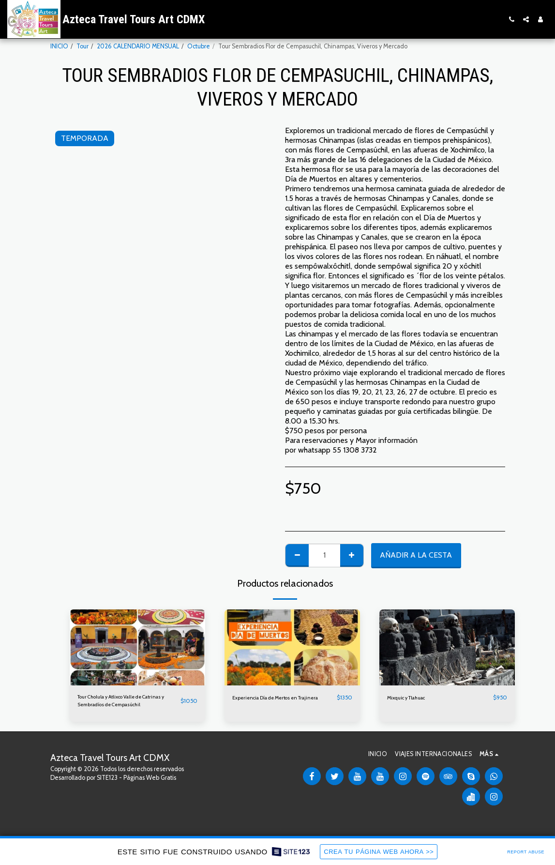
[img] (137, 647)
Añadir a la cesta (416, 555)
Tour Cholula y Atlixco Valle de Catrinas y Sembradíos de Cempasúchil (118, 703)
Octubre (198, 46)
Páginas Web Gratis (149, 781)
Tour (82, 46)
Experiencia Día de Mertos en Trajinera (273, 702)
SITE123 (107, 781)
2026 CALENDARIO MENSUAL (138, 46)
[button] (511, 19)
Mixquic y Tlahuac (411, 697)
